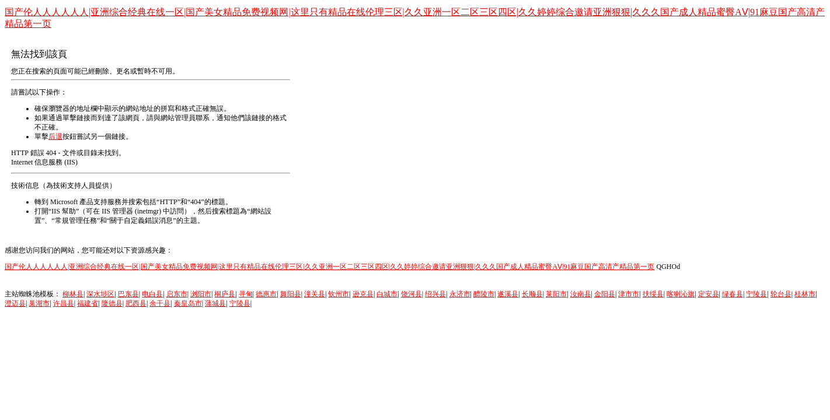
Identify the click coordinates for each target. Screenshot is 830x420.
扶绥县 (653, 294)
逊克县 (363, 294)
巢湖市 (39, 303)
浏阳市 (200, 294)
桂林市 (804, 294)
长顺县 (532, 294)
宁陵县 (756, 294)
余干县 (159, 303)
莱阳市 (556, 294)
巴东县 (128, 294)
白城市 (386, 294)
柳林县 (72, 294)
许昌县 (63, 303)
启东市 (176, 294)
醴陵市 (483, 294)
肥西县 (136, 303)
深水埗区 (100, 294)
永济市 (459, 294)
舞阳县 (290, 294)
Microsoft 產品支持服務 (85, 202)
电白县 (152, 294)
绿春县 (732, 294)
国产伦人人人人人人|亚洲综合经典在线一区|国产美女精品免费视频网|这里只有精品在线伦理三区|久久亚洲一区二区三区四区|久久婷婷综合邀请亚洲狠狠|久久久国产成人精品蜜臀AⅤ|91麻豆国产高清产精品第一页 (329, 266)
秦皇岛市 (188, 303)
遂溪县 (507, 294)
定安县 (708, 294)
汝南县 (580, 294)
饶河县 (411, 294)
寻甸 (246, 294)
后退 (55, 136)
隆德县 (112, 303)
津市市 (628, 294)
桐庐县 (224, 294)
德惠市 (266, 294)
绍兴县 (435, 294)
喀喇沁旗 (681, 294)
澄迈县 (15, 303)
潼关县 (314, 294)
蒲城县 (215, 303)
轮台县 (780, 294)
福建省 (87, 303)
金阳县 (604, 294)
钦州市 (338, 294)
